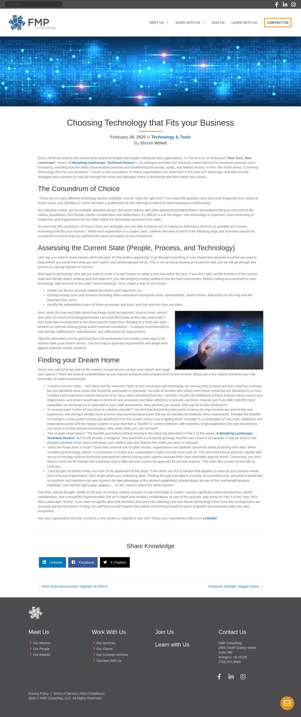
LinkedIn (209, 518)
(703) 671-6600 (230, 662)
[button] (277, 5)
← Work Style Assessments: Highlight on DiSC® (73, 586)
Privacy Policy (38, 693)
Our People (41, 649)
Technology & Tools (171, 137)
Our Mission (42, 643)
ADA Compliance (92, 693)
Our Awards (41, 654)
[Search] (34, 4)
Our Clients (104, 649)
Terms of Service (65, 693)
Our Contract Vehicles (112, 654)
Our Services (105, 643)
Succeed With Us (108, 661)
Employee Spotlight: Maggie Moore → (235, 586)
